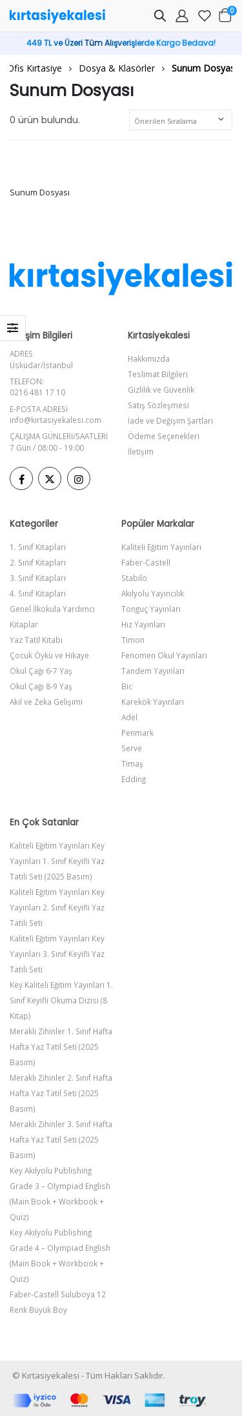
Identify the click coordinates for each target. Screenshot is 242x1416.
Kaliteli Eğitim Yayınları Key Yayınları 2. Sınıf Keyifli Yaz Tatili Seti (57, 907)
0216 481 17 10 (37, 392)
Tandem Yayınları (153, 670)
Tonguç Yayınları (151, 609)
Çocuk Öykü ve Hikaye (49, 655)
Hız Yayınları (143, 624)
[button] (160, 17)
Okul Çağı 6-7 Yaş (41, 670)
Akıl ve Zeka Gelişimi (46, 701)
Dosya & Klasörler (117, 68)
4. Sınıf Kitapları (38, 593)
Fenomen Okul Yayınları (164, 655)
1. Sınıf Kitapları (38, 547)
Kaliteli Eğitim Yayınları (161, 547)
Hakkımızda (149, 358)
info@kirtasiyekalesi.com (55, 420)
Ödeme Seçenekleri (163, 436)
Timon (133, 639)
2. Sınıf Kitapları (38, 562)
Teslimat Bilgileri (158, 374)
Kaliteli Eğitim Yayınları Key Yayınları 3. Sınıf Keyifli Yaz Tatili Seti (57, 953)
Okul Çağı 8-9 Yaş (41, 686)
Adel (129, 717)
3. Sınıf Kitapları (38, 578)
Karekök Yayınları (152, 701)
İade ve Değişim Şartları (170, 420)
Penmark (137, 732)
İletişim (141, 451)
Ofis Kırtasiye (34, 68)
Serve (131, 748)
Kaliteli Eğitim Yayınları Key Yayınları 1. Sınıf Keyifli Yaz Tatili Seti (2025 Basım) (57, 860)
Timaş (132, 763)
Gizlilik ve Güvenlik (161, 389)
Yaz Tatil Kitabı (36, 639)
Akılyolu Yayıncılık (152, 593)
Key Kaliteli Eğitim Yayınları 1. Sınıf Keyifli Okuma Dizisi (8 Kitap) (61, 1000)
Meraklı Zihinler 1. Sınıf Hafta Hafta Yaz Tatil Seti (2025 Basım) (61, 1046)
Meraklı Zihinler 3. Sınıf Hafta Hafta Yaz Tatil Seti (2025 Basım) (61, 1139)
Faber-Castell (145, 562)
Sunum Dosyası (204, 68)
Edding (133, 779)
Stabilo (134, 578)
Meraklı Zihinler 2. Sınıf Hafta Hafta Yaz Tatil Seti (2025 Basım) (61, 1093)
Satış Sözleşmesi (158, 405)
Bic (126, 686)
